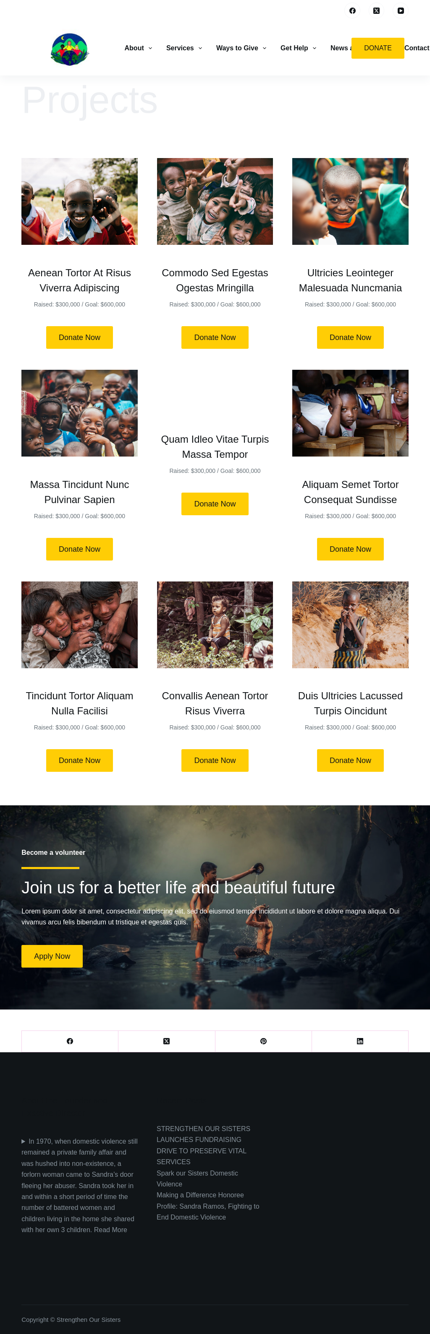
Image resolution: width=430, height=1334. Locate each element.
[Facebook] (352, 10)
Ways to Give (242, 48)
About (139, 48)
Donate (377, 48)
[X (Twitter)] (377, 10)
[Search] (332, 11)
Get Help (299, 48)
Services (185, 48)
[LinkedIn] (360, 1041)
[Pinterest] (263, 1041)
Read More (110, 1229)
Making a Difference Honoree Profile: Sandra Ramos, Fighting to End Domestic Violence (208, 1206)
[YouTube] (401, 10)
